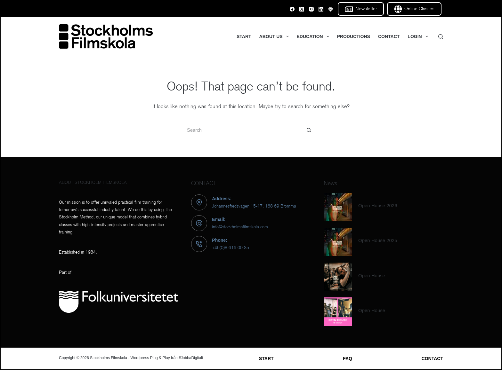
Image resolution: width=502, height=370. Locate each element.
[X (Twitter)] (301, 9)
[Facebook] (292, 9)
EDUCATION (314, 36)
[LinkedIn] (321, 9)
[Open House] (338, 277)
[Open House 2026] (338, 207)
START (244, 36)
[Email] (330, 9)
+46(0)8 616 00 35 (230, 247)
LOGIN (419, 36)
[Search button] (308, 130)
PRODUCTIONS (353, 36)
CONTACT (389, 36)
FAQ (347, 358)
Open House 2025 (377, 240)
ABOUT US (275, 36)
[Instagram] (311, 9)
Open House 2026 (377, 205)
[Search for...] (244, 130)
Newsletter (361, 9)
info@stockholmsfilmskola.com (240, 227)
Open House (371, 275)
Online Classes (414, 9)
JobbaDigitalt (192, 358)
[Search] (440, 36)
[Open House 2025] (338, 242)
